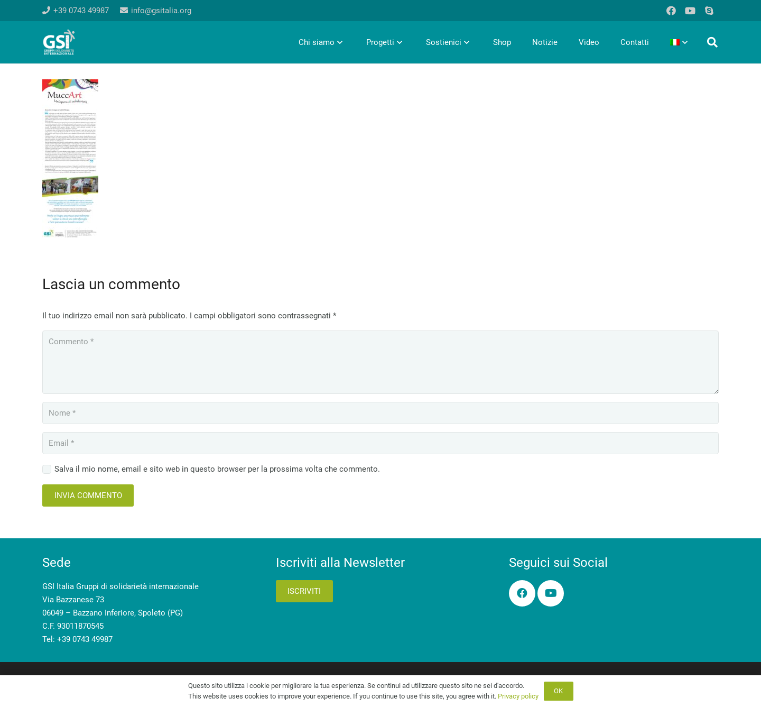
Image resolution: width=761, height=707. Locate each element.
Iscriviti (304, 591)
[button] (712, 42)
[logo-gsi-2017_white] (59, 42)
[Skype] (709, 10)
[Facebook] (671, 10)
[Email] (380, 443)
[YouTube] (690, 10)
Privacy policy (518, 696)
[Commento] (380, 362)
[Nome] (380, 413)
